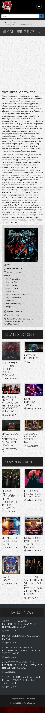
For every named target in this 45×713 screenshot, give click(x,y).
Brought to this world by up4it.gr (22, 699)
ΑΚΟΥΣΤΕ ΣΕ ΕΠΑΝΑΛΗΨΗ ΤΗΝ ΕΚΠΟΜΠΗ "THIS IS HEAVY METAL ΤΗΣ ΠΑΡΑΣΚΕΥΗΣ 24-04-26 (22, 665)
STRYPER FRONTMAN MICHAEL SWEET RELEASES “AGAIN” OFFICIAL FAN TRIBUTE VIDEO (22, 680)
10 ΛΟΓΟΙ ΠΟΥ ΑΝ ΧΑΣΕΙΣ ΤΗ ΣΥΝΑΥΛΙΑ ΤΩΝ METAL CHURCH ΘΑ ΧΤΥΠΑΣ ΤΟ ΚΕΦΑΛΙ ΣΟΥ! (11, 404)
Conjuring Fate (28, 319)
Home (4, 22)
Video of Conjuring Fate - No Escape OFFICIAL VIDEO (22, 63)
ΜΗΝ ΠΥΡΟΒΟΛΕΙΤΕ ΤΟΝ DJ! (32, 401)
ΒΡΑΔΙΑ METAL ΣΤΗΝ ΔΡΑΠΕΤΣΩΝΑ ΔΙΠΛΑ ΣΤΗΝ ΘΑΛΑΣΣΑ (10, 439)
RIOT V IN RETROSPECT (31, 357)
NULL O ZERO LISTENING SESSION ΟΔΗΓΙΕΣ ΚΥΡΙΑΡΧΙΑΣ (9, 369)
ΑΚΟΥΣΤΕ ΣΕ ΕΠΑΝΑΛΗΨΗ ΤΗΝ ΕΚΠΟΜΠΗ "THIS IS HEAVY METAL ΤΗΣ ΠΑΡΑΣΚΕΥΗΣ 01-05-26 (22, 623)
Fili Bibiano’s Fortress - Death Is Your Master (33, 493)
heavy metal (9, 321)
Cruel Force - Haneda (9, 578)
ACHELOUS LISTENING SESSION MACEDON (30, 438)
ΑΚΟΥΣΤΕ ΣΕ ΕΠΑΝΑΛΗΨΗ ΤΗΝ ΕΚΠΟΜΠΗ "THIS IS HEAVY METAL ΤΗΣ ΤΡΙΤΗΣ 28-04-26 (22, 650)
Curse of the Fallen (14, 319)
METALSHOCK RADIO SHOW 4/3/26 (10, 540)
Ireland (17, 321)
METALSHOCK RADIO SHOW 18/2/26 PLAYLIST (32, 542)
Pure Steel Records (12, 324)
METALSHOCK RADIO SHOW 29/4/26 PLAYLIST (21, 637)
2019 (23, 321)
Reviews (12, 22)
